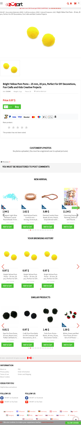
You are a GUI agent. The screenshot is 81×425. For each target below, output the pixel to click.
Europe (20, 416)
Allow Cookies (73, 423)
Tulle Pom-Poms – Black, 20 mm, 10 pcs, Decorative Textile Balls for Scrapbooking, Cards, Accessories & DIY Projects (50, 336)
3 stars (18, 127)
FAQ (19, 370)
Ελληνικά (20, 412)
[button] (28, 230)
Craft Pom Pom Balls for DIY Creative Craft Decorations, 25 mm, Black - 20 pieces (30, 336)
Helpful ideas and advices (8, 388)
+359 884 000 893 (55, 8)
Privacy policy (4, 372)
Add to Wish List (40, 91)
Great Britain (27, 420)
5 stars (26, 127)
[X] (1, 422)
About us (3, 370)
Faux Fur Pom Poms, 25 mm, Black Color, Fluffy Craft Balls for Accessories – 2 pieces (10, 336)
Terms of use (4, 375)
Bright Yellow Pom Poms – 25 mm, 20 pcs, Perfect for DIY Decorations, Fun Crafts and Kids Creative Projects (10, 277)
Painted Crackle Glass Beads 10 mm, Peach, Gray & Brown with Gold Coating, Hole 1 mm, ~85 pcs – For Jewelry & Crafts (50, 217)
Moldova (54, 420)
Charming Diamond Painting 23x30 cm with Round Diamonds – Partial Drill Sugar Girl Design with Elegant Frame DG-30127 (70, 217)
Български (8, 412)
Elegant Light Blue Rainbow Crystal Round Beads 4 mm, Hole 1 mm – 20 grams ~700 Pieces (10, 217)
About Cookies (5, 378)
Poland (39, 416)
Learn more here (48, 422)
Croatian (64, 412)
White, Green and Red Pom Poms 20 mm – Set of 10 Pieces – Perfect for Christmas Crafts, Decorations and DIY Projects (70, 336)
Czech (74, 412)
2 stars (13, 127)
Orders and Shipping (24, 375)
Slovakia (49, 416)
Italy (29, 416)
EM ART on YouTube (9, 402)
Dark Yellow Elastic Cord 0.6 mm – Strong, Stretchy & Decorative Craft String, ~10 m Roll (30, 217)
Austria (53, 412)
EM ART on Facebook (9, 398)
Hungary (10, 416)
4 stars (22, 127)
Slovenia (60, 416)
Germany (42, 412)
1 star (9, 127)
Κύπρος (71, 416)
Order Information (24, 372)
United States (41, 420)
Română (31, 412)
